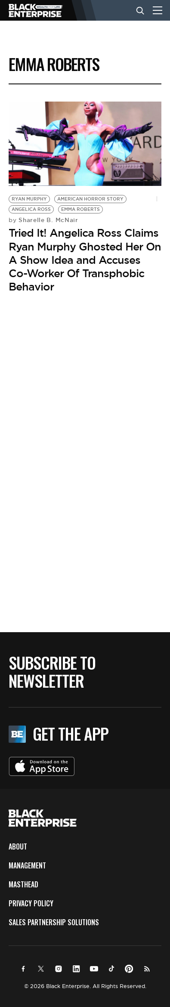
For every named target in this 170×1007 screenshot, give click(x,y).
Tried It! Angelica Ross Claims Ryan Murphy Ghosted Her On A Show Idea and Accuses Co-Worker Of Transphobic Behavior (85, 259)
